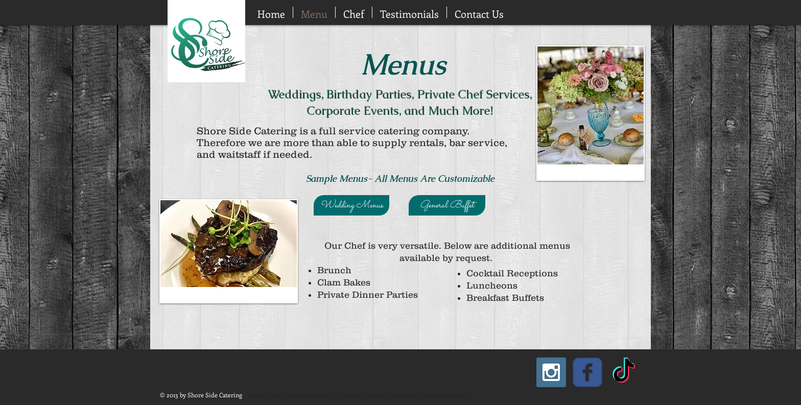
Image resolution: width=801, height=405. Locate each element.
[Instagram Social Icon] (551, 372)
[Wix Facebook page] (587, 372)
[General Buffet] (447, 205)
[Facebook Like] (125, 12)
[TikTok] (624, 372)
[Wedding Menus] (351, 205)
